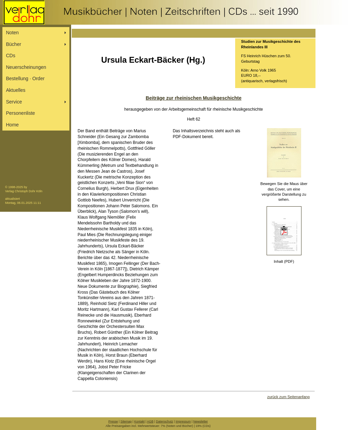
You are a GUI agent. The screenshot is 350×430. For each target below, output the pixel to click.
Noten (12, 32)
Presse (113, 421)
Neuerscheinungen (26, 67)
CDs (10, 55)
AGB (150, 421)
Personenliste (20, 113)
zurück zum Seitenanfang (288, 397)
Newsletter (200, 421)
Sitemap (126, 421)
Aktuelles (16, 90)
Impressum (183, 421)
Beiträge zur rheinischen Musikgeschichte (193, 98)
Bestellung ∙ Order (25, 78)
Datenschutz (164, 421)
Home (12, 124)
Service (14, 102)
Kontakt (139, 421)
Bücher (13, 44)
